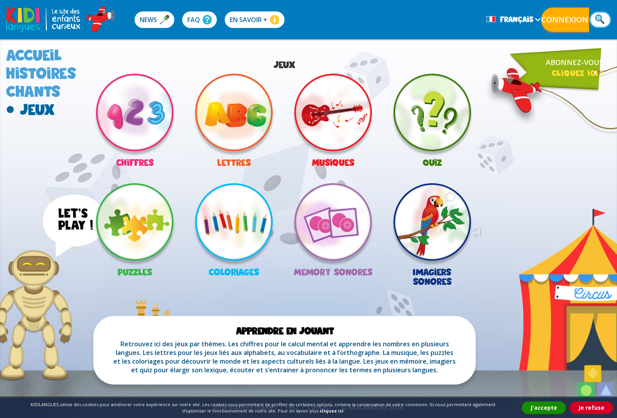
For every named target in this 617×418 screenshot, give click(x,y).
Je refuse (591, 407)
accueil (34, 55)
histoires (41, 73)
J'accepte (543, 407)
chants (33, 91)
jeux (37, 109)
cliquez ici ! (577, 73)
